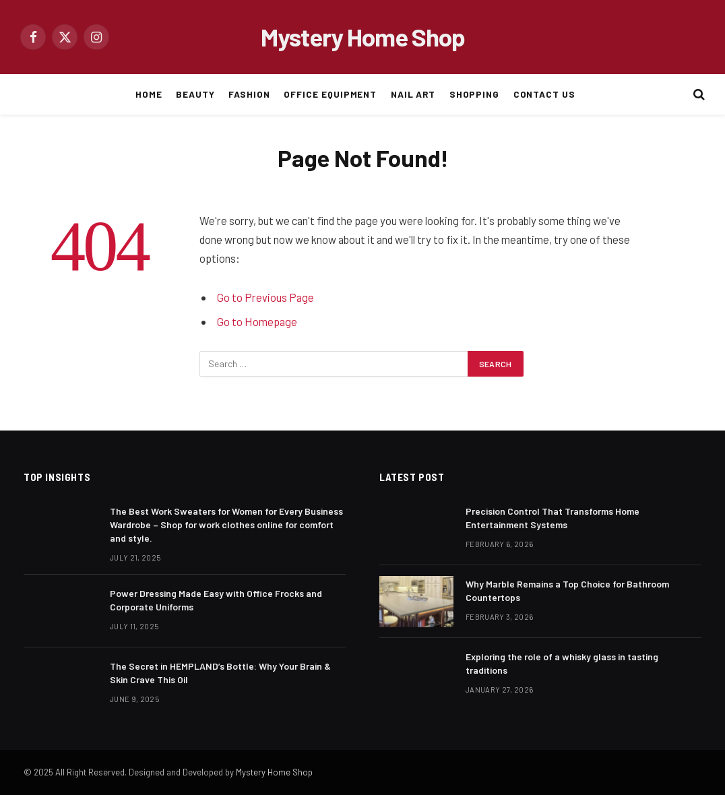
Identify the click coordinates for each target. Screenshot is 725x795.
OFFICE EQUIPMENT (330, 94)
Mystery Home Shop (274, 772)
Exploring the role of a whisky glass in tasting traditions (562, 663)
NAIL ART (413, 94)
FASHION (249, 94)
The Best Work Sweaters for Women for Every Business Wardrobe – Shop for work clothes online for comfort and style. (226, 524)
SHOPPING (474, 94)
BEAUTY (195, 94)
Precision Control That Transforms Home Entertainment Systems (552, 517)
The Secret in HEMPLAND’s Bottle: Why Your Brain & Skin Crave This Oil (220, 672)
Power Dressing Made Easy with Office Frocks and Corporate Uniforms (216, 599)
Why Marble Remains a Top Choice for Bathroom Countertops (567, 590)
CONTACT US (544, 94)
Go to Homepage (257, 321)
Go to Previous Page (265, 297)
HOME (148, 94)
